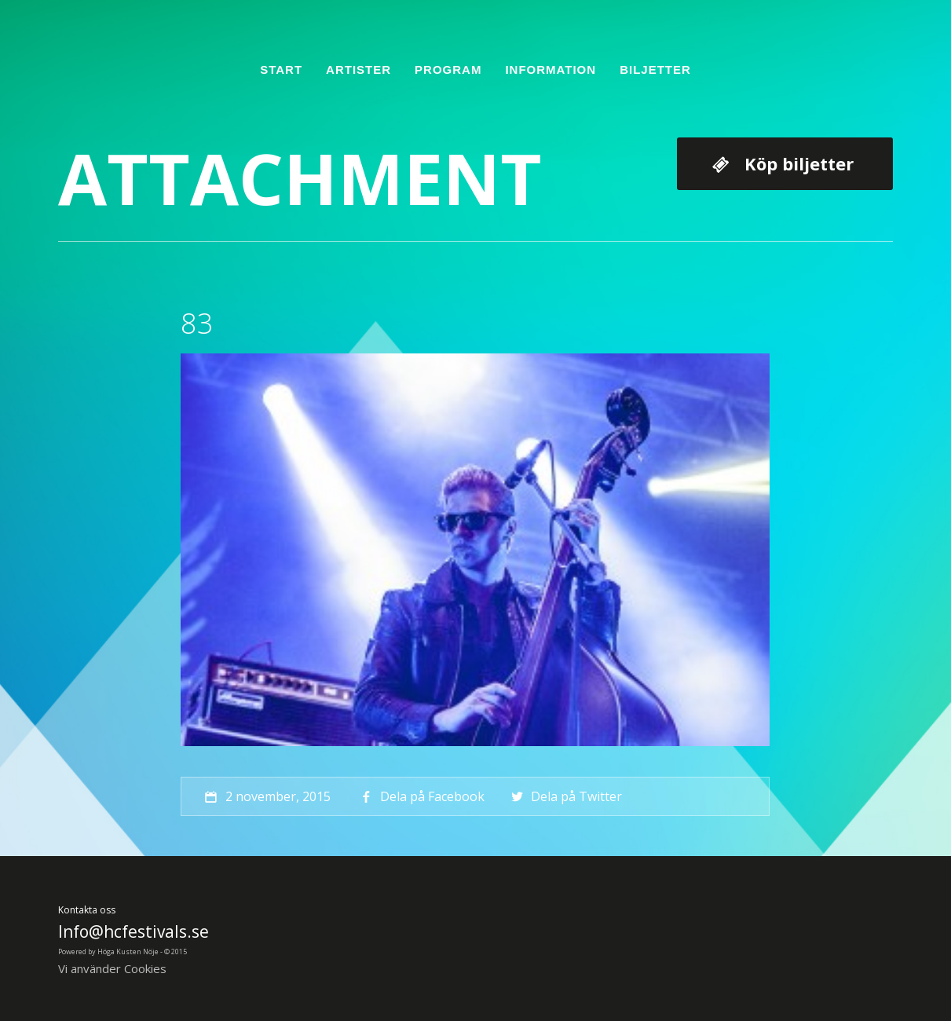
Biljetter (655, 69)
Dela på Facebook (421, 796)
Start (281, 69)
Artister (358, 69)
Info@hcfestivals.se (133, 931)
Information (550, 69)
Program (448, 69)
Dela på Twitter (565, 796)
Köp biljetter (799, 163)
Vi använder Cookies (112, 968)
